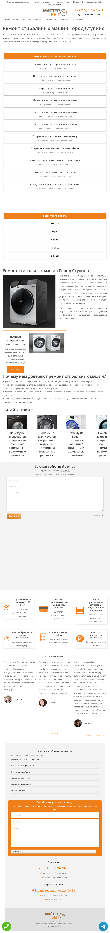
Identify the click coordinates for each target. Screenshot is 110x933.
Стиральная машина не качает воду (55, 172)
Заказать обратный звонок (55, 877)
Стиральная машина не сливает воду (55, 136)
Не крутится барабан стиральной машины (55, 184)
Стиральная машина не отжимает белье (55, 148)
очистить (97, 515)
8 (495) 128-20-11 (56, 868)
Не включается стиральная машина (55, 64)
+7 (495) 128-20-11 (88, 10)
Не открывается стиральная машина (55, 124)
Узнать (15, 369)
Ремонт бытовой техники (15, 19)
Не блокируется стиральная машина (55, 76)
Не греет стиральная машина (55, 88)
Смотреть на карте (54, 899)
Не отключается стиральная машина (55, 112)
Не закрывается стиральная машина (55, 100)
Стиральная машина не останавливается (55, 160)
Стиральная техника (36, 19)
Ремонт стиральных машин (58, 19)
